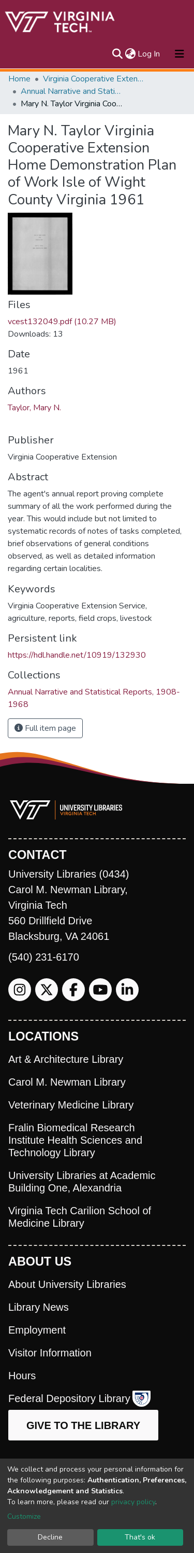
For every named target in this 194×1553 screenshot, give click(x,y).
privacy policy (133, 1502)
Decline (50, 1537)
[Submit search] (117, 54)
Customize (24, 1516)
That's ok (140, 1537)
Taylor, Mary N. (34, 407)
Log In (149, 54)
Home (19, 79)
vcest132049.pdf (62, 321)
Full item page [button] (45, 728)
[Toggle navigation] (179, 54)
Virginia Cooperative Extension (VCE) (94, 79)
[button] (130, 54)
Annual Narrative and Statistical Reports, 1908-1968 (72, 91)
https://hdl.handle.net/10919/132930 (77, 655)
